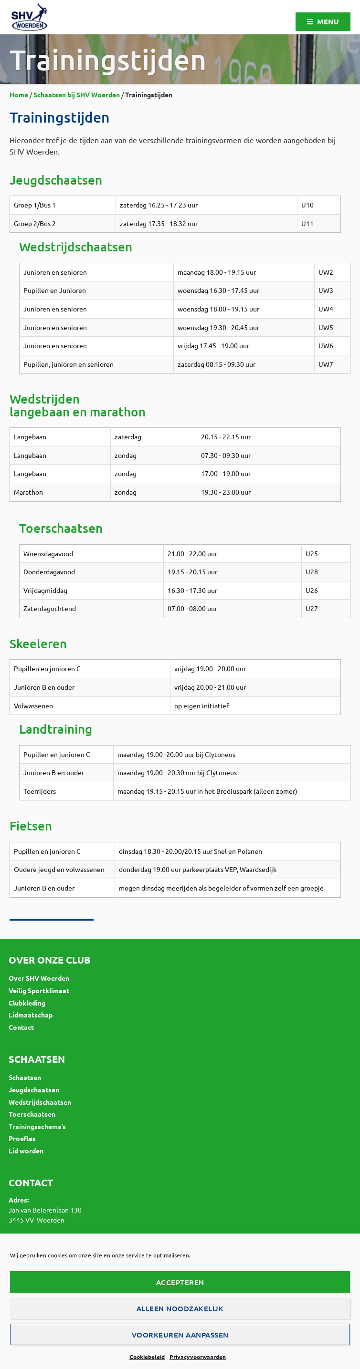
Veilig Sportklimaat (39, 990)
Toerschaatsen (32, 1114)
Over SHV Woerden (39, 978)
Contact (21, 1027)
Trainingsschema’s (37, 1126)
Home (19, 94)
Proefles (22, 1138)
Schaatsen (25, 1077)
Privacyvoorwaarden (197, 1356)
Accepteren (180, 1282)
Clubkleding (27, 1002)
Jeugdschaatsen (34, 1089)
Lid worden (26, 1150)
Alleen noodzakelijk (180, 1308)
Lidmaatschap (31, 1014)
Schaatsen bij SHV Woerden (76, 94)
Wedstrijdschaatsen (40, 1102)
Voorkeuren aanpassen (180, 1334)
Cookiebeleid (147, 1356)
